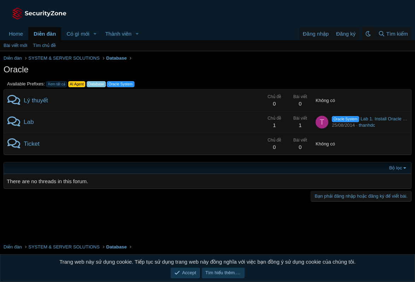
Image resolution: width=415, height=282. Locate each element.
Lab (29, 122)
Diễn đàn (45, 34)
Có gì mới (78, 34)
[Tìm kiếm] (392, 33)
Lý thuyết (36, 100)
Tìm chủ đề (44, 45)
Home (16, 34)
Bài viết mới (15, 45)
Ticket (32, 143)
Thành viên (118, 34)
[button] (95, 33)
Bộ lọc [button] (395, 167)
